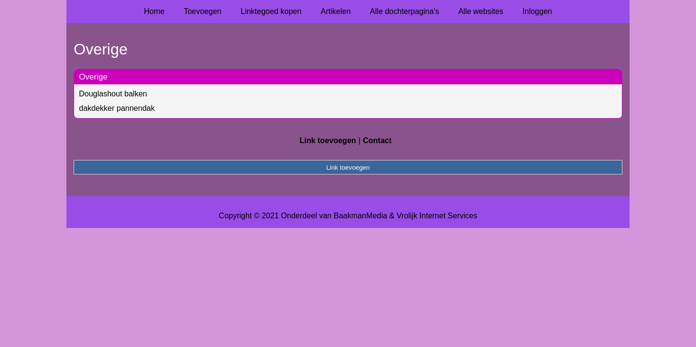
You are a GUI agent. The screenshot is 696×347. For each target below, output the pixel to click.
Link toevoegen (327, 140)
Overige (93, 76)
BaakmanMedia (360, 216)
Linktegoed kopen (271, 11)
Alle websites (480, 11)
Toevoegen (202, 11)
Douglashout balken (113, 94)
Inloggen (537, 11)
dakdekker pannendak (117, 108)
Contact (377, 140)
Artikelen (335, 11)
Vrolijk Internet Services (437, 216)
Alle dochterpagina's (404, 11)
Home (154, 11)
